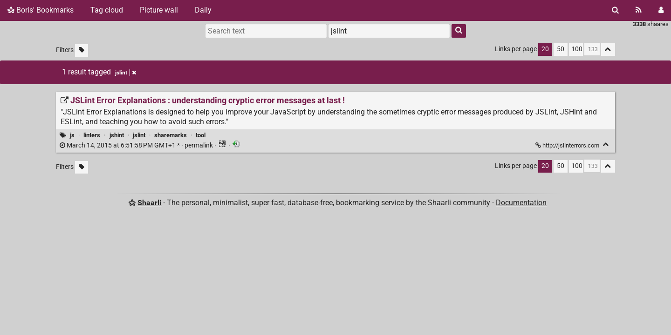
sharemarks (170, 135)
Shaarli (149, 202)
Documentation (521, 202)
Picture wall (159, 10)
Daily (203, 10)
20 (545, 49)
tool (200, 135)
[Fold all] (608, 49)
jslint (139, 135)
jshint (117, 135)
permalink (137, 145)
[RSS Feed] (638, 10)
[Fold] (606, 144)
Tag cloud (106, 10)
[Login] (661, 10)
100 (576, 49)
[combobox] (389, 31)
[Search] (615, 10)
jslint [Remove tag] (125, 72)
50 (560, 49)
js (72, 135)
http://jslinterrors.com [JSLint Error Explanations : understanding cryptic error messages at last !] (568, 145)
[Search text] (266, 31)
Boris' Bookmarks (40, 10)
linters (91, 135)
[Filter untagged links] (81, 50)
